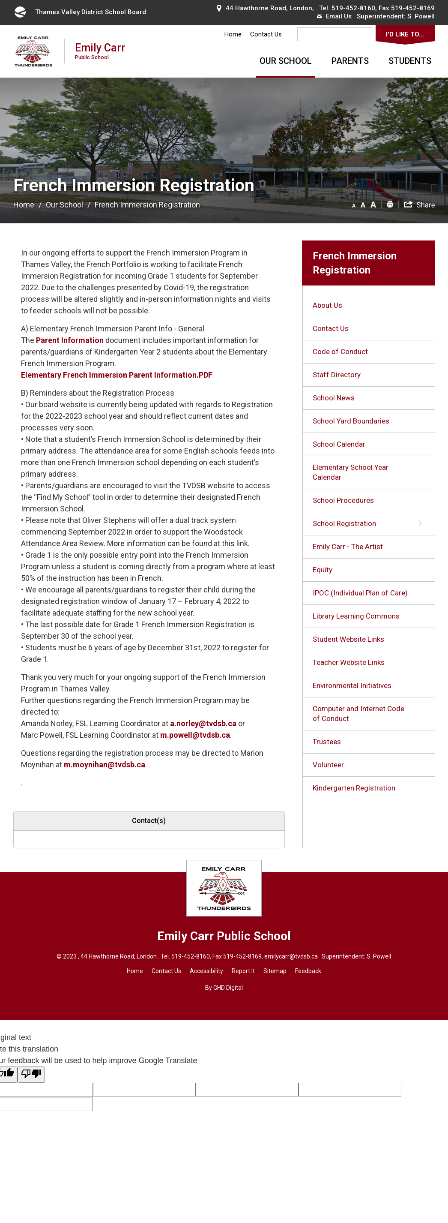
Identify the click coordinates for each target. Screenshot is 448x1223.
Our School (286, 61)
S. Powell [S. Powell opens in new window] (421, 16)
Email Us (334, 16)
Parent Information (70, 340)
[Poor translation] (31, 1075)
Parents (350, 61)
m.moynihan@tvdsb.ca (104, 764)
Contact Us (266, 34)
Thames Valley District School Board (79, 12)
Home (233, 34)
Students (409, 61)
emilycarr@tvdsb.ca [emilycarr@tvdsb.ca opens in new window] (291, 956)
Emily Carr (100, 51)
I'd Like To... (405, 34)
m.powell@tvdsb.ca (195, 734)
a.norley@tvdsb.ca (204, 723)
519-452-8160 (353, 8)
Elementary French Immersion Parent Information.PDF (116, 374)
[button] (353, 204)
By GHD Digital (224, 987)
